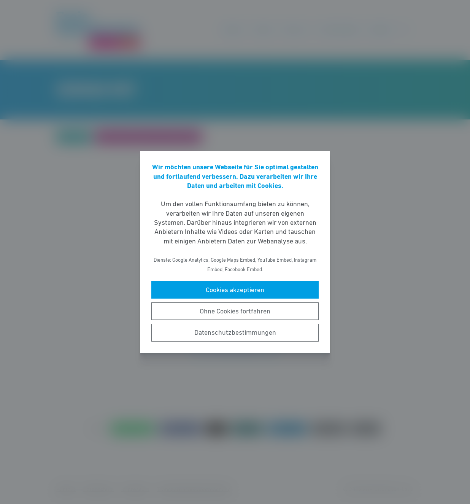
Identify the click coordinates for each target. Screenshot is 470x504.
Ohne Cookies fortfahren (235, 311)
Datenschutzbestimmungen (235, 332)
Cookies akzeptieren (235, 290)
